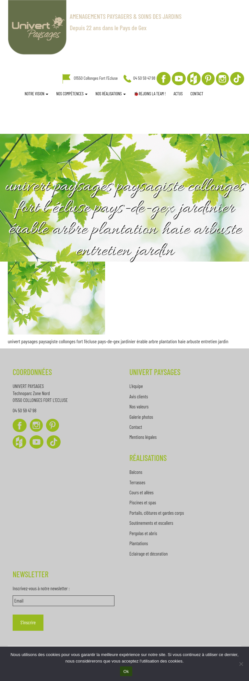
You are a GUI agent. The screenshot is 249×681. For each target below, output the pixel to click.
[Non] (241, 664)
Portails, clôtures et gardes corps (156, 513)
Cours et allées (141, 492)
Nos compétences (72, 93)
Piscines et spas (142, 502)
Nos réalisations (110, 93)
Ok (126, 671)
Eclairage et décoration (148, 554)
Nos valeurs (138, 406)
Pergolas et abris (143, 533)
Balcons (135, 472)
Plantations (138, 543)
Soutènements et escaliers (151, 523)
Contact (196, 93)
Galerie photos (141, 417)
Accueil (17, 94)
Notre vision (36, 93)
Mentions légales (143, 437)
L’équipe (136, 386)
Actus (178, 93)
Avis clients (138, 396)
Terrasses (137, 482)
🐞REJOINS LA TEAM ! (150, 93)
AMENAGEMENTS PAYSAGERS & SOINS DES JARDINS (126, 16)
